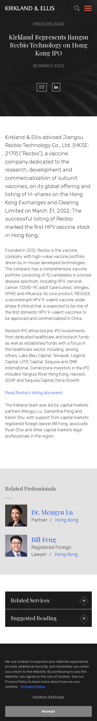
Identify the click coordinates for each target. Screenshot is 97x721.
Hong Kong (66, 520)
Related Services (49, 601)
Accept (48, 711)
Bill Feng (43, 539)
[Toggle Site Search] (77, 8)
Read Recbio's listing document (34, 392)
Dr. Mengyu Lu (52, 512)
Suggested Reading (49, 618)
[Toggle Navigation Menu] (88, 9)
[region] (48, 684)
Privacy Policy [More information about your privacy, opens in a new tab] (33, 686)
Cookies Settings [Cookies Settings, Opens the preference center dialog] (48, 697)
